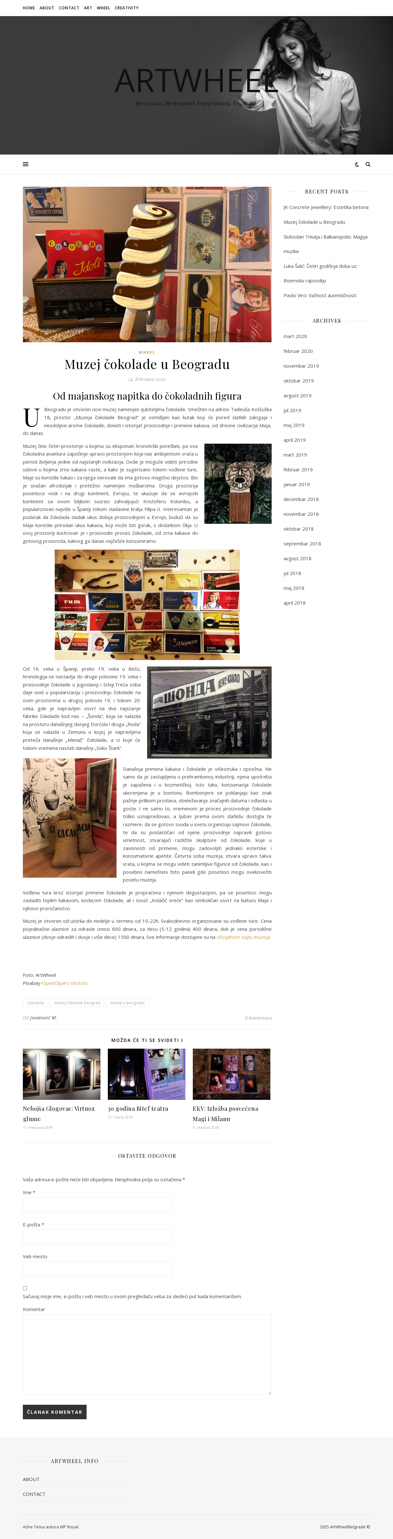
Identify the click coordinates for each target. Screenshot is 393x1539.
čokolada (35, 1003)
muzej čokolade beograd (77, 1003)
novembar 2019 (301, 366)
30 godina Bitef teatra (138, 1108)
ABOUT (47, 8)
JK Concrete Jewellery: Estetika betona (326, 207)
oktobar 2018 (299, 528)
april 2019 (295, 440)
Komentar (34, 1309)
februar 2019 (298, 469)
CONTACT (69, 8)
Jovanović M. (43, 1018)
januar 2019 (297, 484)
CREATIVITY (127, 8)
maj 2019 (294, 425)
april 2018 (295, 603)
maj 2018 (294, 588)
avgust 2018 (298, 558)
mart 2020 (295, 336)
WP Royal (69, 1527)
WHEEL (103, 8)
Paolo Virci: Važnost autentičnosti (320, 295)
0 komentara (258, 1018)
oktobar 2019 (299, 380)
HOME (29, 8)
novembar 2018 (301, 514)
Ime (29, 1192)
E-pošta (33, 1224)
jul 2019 (292, 410)
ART (88, 8)
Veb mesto (35, 1256)
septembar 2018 (302, 543)
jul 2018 (292, 573)
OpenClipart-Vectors (65, 983)
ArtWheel (197, 79)
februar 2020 (298, 351)
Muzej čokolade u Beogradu (314, 222)
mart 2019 (295, 454)
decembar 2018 (301, 499)
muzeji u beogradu (127, 1003)
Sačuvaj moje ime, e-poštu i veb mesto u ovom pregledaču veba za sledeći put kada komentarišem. (132, 1296)
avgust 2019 (298, 395)
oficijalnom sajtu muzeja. (244, 937)
